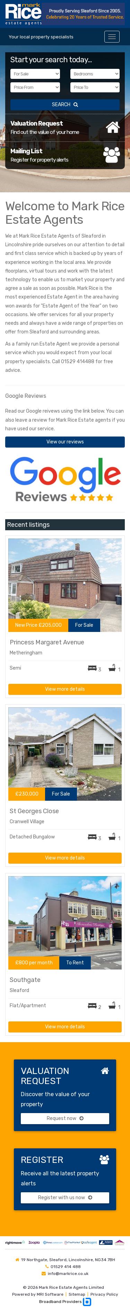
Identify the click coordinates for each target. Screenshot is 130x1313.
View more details (65, 689)
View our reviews (65, 442)
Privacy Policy (104, 1294)
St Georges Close (34, 811)
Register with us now (65, 1198)
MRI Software (50, 1294)
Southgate (25, 979)
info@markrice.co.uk (68, 1273)
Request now (65, 1118)
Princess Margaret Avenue (47, 642)
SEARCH (65, 105)
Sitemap (77, 1294)
